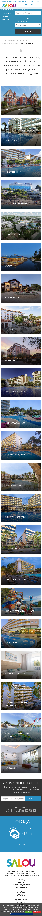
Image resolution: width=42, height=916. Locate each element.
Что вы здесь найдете (21, 881)
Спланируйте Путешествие (17, 40)
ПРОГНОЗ (21, 845)
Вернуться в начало (21, 899)
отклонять (37, 912)
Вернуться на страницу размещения (6, 16)
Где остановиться (21, 892)
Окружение (21, 882)
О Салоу (21, 879)
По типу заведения (21, 21)
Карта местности (21, 901)
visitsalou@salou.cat (33, 875)
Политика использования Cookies (21, 914)
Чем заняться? (21, 895)
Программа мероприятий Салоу (21, 884)
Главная (3, 40)
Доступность (21, 902)
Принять (29, 912)
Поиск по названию (22, 9)
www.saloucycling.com (21, 885)
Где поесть (21, 894)
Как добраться (21, 891)
